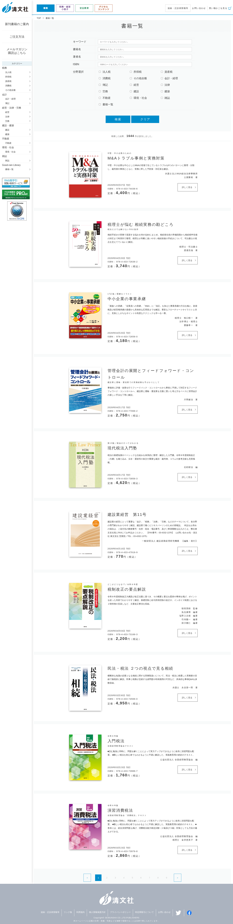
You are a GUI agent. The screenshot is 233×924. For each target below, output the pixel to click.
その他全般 (10, 90)
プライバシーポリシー (120, 912)
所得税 (8, 77)
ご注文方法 (17, 36)
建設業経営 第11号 (127, 514)
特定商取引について (144, 912)
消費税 (8, 85)
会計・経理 (10, 99)
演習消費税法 (120, 810)
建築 (7, 134)
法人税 (8, 72)
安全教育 (84, 8)
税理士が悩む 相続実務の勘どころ (141, 224)
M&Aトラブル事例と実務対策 (136, 158)
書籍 (45, 8)
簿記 (7, 103)
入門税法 (116, 741)
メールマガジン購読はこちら (17, 51)
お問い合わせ (199, 8)
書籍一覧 (9, 169)
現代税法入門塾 (122, 448)
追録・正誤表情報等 (178, 8)
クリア (145, 119)
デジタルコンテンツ (103, 8)
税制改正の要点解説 (127, 589)
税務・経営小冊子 (65, 8)
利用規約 (80, 912)
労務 (7, 121)
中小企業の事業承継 (127, 299)
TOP (39, 18)
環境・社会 (10, 152)
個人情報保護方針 (97, 912)
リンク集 (68, 912)
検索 (118, 119)
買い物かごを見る (218, 8)
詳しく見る (187, 187)
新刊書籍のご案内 (17, 24)
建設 (7, 130)
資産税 (8, 81)
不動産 (8, 143)
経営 (7, 112)
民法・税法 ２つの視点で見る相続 (140, 668)
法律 (7, 116)
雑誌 (7, 160)
